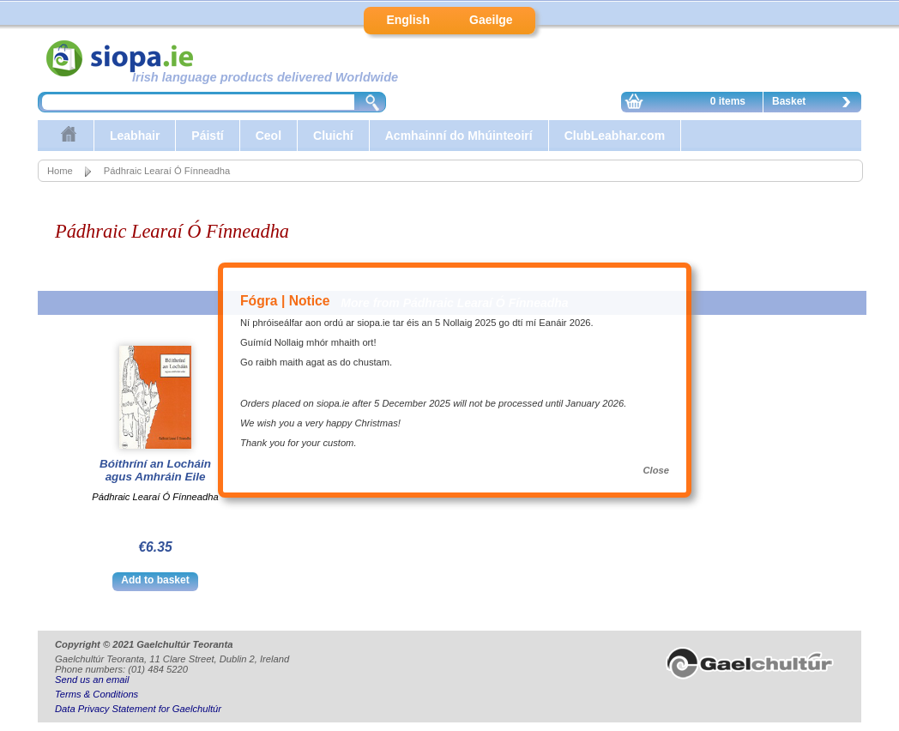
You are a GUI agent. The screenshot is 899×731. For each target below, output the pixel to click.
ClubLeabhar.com (614, 135)
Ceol (268, 135)
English (408, 20)
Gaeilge (491, 20)
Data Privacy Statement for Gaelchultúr (138, 709)
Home (60, 171)
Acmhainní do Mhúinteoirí (459, 135)
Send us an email (92, 679)
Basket (816, 103)
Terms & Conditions (96, 694)
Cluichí (333, 135)
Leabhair (135, 135)
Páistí (207, 135)
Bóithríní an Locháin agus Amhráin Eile (155, 470)
